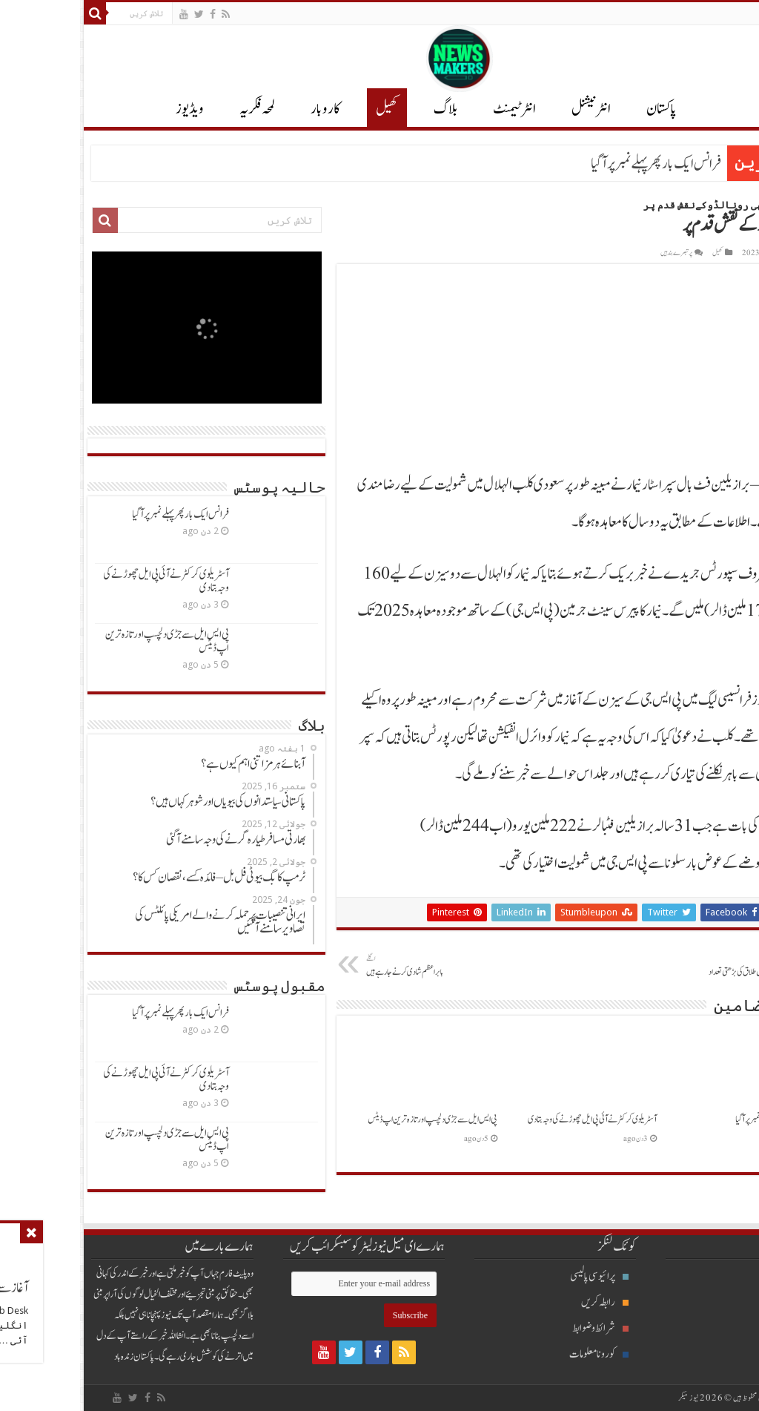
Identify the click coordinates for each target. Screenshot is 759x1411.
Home (739, 205)
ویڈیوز (110, 109)
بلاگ (365, 109)
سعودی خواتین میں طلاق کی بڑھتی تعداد (646, 966)
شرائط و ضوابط (520, 1328)
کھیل (307, 109)
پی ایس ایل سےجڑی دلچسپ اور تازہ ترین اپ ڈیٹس (352, 1119)
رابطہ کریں (524, 1302)
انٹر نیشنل (511, 109)
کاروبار (245, 109)
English (733, 13)
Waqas (732, 253)
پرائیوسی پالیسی (519, 1276)
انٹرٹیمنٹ (434, 109)
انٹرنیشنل (718, 1302)
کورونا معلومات (518, 1354)
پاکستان (581, 109)
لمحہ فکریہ (177, 109)
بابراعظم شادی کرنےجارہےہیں (362, 966)
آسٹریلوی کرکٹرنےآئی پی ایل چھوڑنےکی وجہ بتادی (512, 1119)
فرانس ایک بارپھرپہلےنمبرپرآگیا (576, 164)
